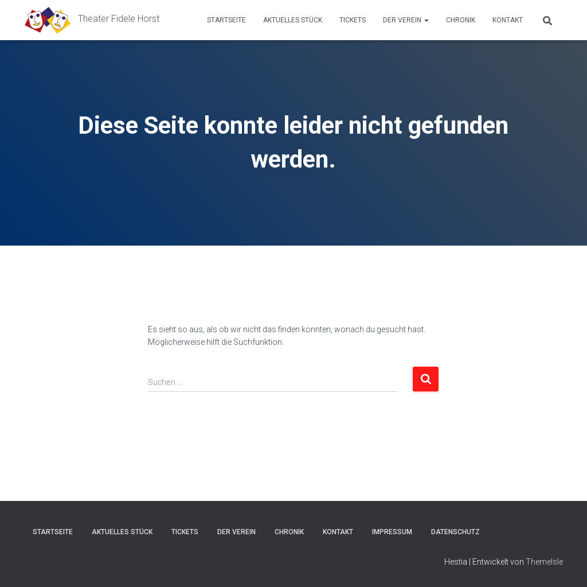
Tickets (352, 20)
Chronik (460, 20)
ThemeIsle (544, 561)
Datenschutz (455, 532)
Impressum (392, 532)
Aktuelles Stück (292, 20)
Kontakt (507, 20)
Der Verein (406, 20)
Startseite (226, 20)
